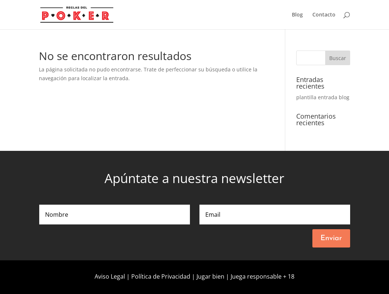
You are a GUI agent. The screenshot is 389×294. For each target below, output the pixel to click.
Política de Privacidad (161, 276)
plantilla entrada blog (322, 97)
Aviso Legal (110, 276)
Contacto (323, 15)
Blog (297, 15)
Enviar (331, 238)
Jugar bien (210, 276)
